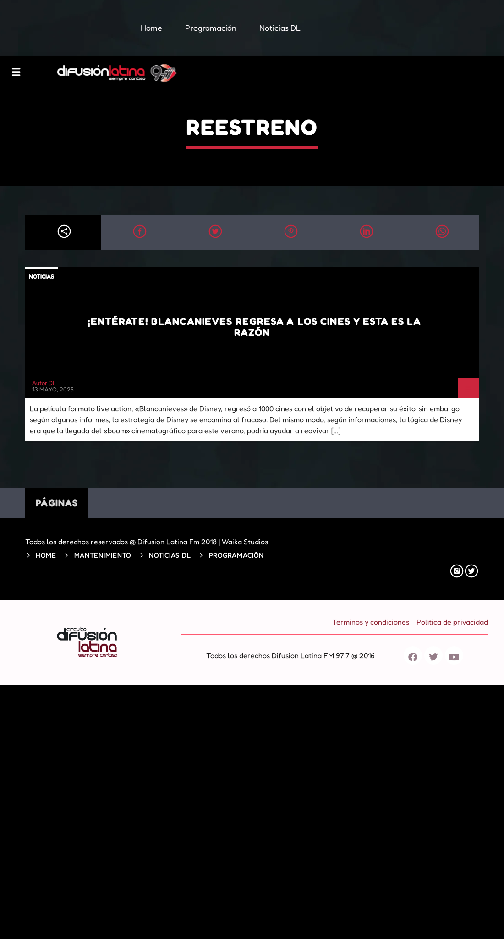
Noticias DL (170, 555)
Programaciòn (236, 555)
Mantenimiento (102, 555)
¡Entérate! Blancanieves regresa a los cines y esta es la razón (255, 327)
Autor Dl (43, 382)
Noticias (41, 276)
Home (46, 555)
